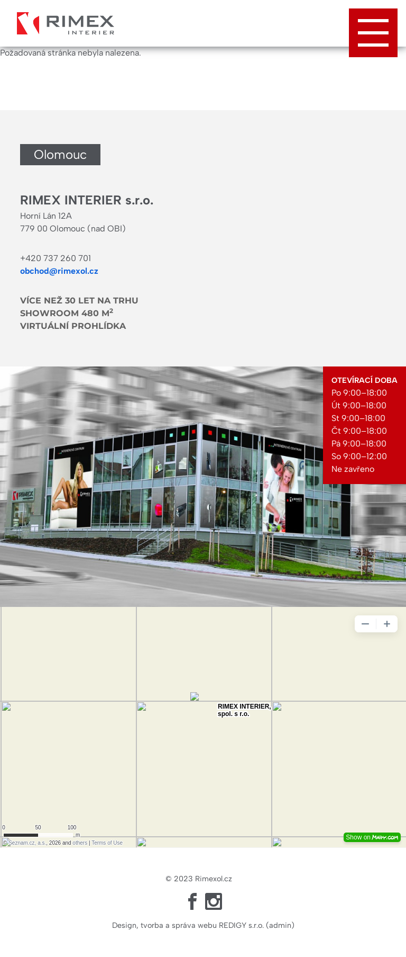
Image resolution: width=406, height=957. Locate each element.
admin (280, 925)
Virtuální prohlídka (73, 326)
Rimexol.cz (213, 878)
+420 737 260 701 (55, 258)
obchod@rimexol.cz (59, 271)
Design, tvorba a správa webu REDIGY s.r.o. (188, 925)
